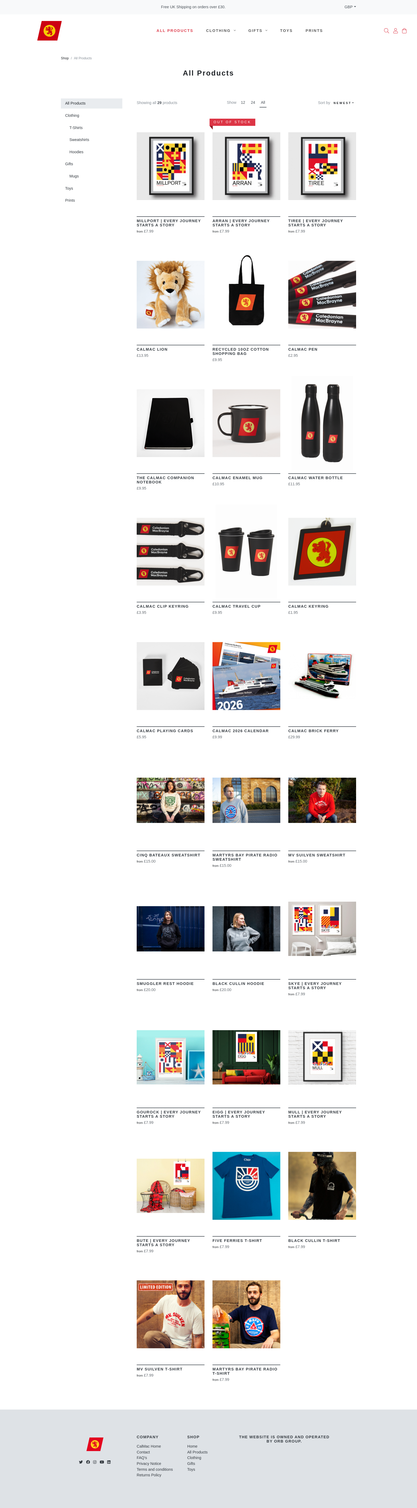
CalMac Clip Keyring (163, 606)
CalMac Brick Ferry (313, 731)
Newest (342, 103)
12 (243, 102)
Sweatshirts (79, 140)
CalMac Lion (152, 349)
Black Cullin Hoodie (238, 983)
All (263, 102)
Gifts (258, 30)
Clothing (221, 30)
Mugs (74, 176)
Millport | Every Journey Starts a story (169, 223)
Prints (314, 30)
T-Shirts (76, 128)
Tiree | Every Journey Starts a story (315, 223)
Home (192, 1446)
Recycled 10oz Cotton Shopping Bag (240, 351)
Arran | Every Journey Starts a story (241, 223)
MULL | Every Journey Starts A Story (315, 1114)
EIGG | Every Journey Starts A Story (238, 1114)
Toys (286, 30)
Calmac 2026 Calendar (240, 731)
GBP (349, 7)
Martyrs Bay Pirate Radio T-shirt (245, 1371)
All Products (175, 30)
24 (253, 102)
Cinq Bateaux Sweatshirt (169, 855)
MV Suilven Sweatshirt (316, 855)
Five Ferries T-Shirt (237, 1240)
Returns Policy (149, 1475)
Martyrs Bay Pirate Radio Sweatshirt (245, 857)
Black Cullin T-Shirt (314, 1240)
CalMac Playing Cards (165, 731)
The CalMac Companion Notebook (165, 480)
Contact (143, 1452)
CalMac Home (149, 1446)
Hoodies (76, 152)
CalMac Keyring (308, 606)
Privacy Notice (149, 1463)
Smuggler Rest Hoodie (165, 983)
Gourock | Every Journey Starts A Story (169, 1114)
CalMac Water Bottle (315, 478)
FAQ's (142, 1458)
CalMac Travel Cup (236, 606)
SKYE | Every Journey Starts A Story (315, 985)
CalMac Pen (303, 349)
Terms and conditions (155, 1469)
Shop (65, 58)
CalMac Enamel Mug (237, 478)
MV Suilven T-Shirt (160, 1369)
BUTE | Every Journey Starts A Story (163, 1242)
